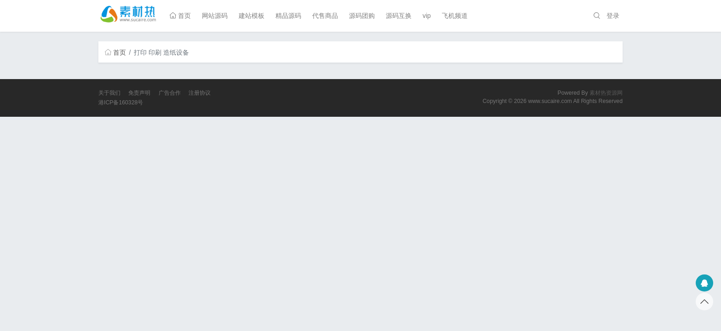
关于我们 (109, 93)
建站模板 (251, 15)
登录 (613, 15)
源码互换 (399, 15)
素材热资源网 (606, 93)
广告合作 (170, 93)
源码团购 (362, 15)
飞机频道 (455, 15)
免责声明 (139, 93)
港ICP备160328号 (120, 102)
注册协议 (200, 93)
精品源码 (288, 15)
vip (427, 15)
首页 (180, 15)
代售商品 (325, 15)
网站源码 (215, 15)
